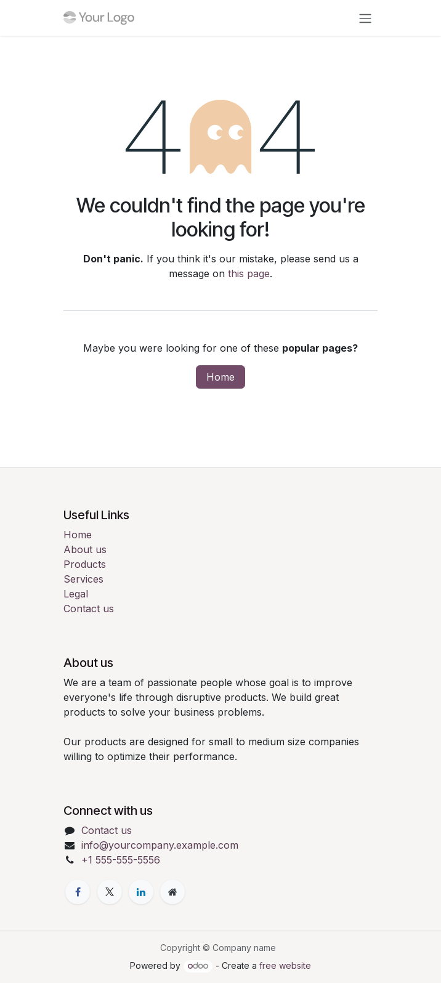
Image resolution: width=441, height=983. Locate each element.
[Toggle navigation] (365, 18)
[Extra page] (172, 892)
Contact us (88, 608)
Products (84, 564)
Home (220, 377)
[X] (109, 892)
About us (85, 549)
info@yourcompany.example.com (159, 845)
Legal (75, 594)
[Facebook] (77, 892)
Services (83, 579)
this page (249, 273)
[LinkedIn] (141, 892)
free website (285, 965)
